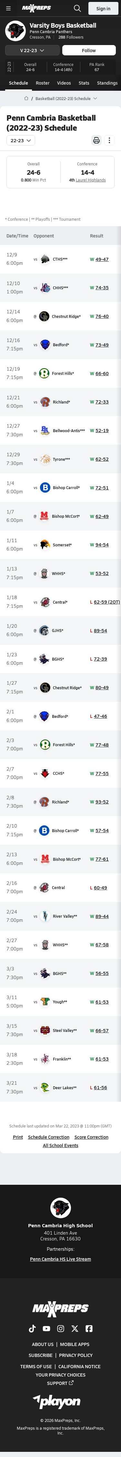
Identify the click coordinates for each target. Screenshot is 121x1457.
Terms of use (36, 1366)
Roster (42, 82)
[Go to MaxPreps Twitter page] (75, 1329)
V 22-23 (32, 50)
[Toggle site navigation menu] (8, 8)
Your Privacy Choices (61, 1375)
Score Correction (91, 1137)
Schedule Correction (48, 1137)
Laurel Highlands (91, 179)
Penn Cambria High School (60, 1213)
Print (18, 1137)
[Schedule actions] (109, 140)
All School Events (60, 1145)
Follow (89, 50)
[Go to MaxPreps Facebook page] (89, 1329)
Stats (84, 82)
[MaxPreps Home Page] (26, 98)
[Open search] (77, 8)
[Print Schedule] (96, 140)
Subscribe (41, 1355)
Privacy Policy (76, 1355)
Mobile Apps (74, 1344)
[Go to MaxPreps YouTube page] (46, 1329)
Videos (64, 82)
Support (60, 1383)
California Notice (79, 1366)
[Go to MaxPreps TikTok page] (32, 1329)
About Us (43, 1344)
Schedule (18, 82)
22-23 (21, 140)
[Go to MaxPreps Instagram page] (61, 1329)
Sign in (103, 8)
